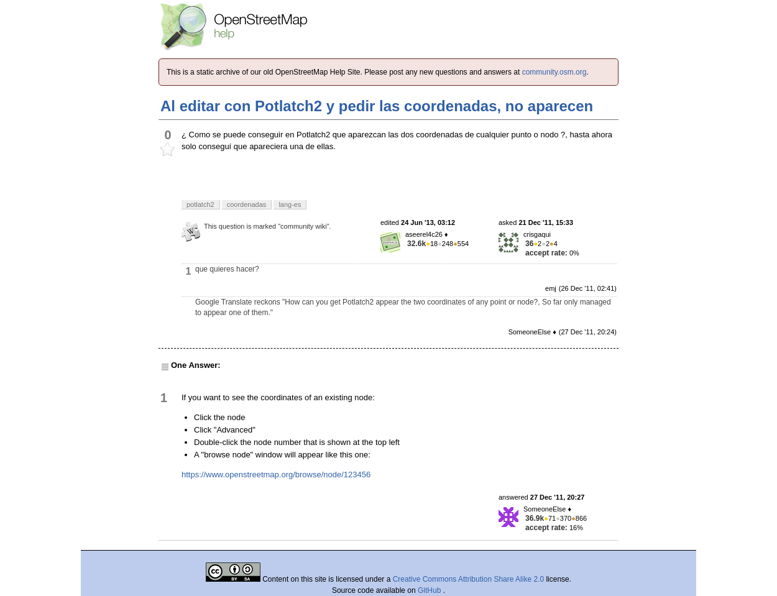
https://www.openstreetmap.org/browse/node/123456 (276, 474)
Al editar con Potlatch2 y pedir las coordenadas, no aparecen (376, 106)
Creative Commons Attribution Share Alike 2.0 (468, 579)
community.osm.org (554, 72)
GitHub (430, 590)
